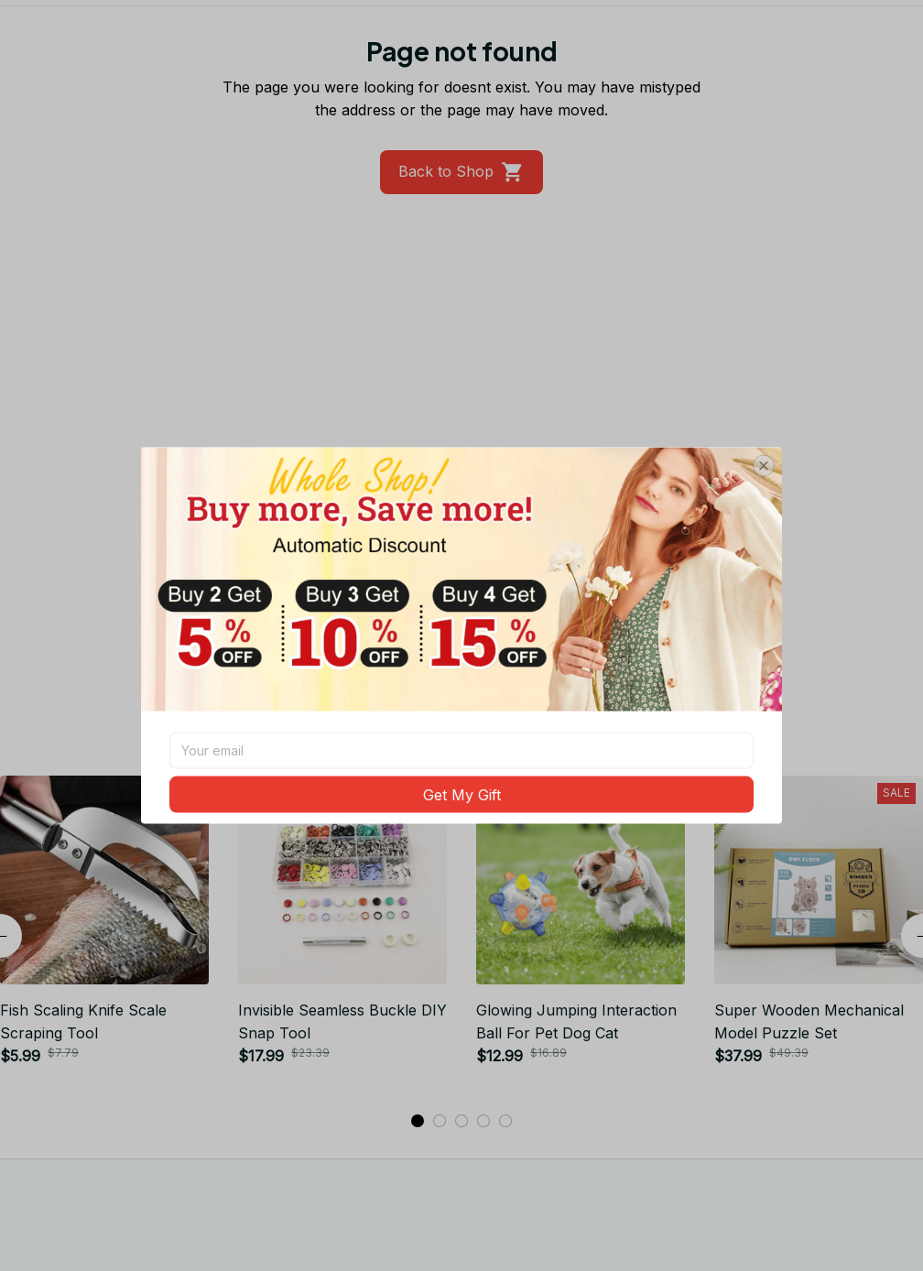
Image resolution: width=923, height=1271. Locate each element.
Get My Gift (462, 794)
